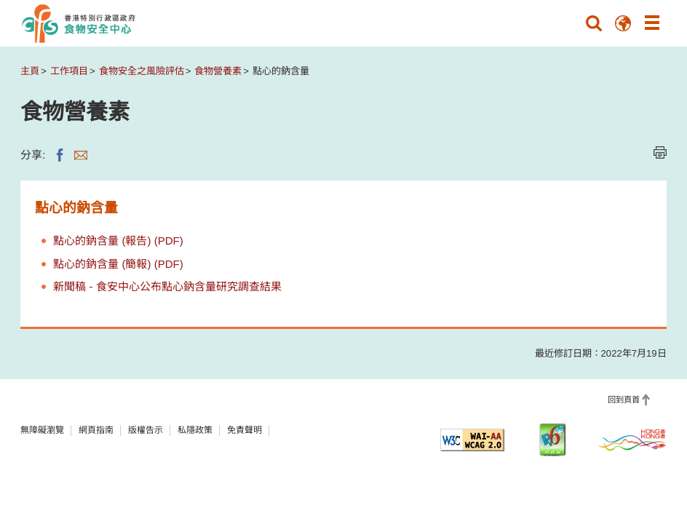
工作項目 (69, 71)
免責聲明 (244, 430)
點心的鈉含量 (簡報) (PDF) (118, 264)
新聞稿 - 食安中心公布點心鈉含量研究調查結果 (167, 286)
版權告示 (145, 430)
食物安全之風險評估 (141, 71)
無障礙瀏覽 (42, 430)
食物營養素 (218, 71)
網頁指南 (96, 430)
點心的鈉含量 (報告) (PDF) (118, 240)
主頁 (29, 71)
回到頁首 (624, 399)
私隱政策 (195, 430)
